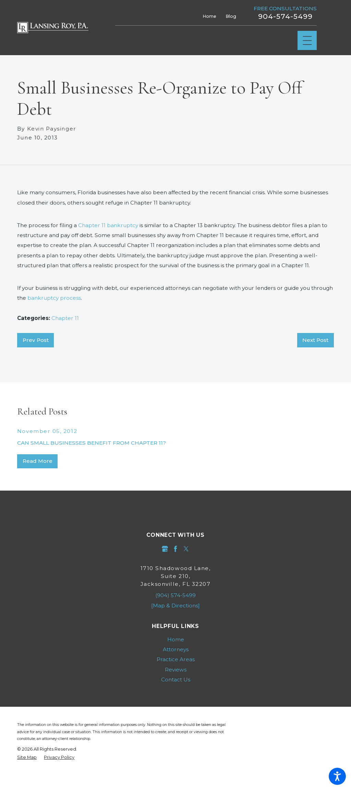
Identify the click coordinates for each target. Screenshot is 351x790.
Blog (231, 16)
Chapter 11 (65, 318)
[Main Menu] (307, 40)
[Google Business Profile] (165, 549)
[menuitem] (175, 639)
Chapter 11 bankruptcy (108, 225)
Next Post (315, 340)
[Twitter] (186, 549)
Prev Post (36, 340)
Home (209, 16)
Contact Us (175, 679)
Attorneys (176, 649)
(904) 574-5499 (175, 595)
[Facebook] (175, 549)
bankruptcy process (54, 298)
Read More (37, 461)
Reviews (175, 669)
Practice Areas (176, 659)
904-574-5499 (285, 16)
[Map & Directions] (175, 605)
